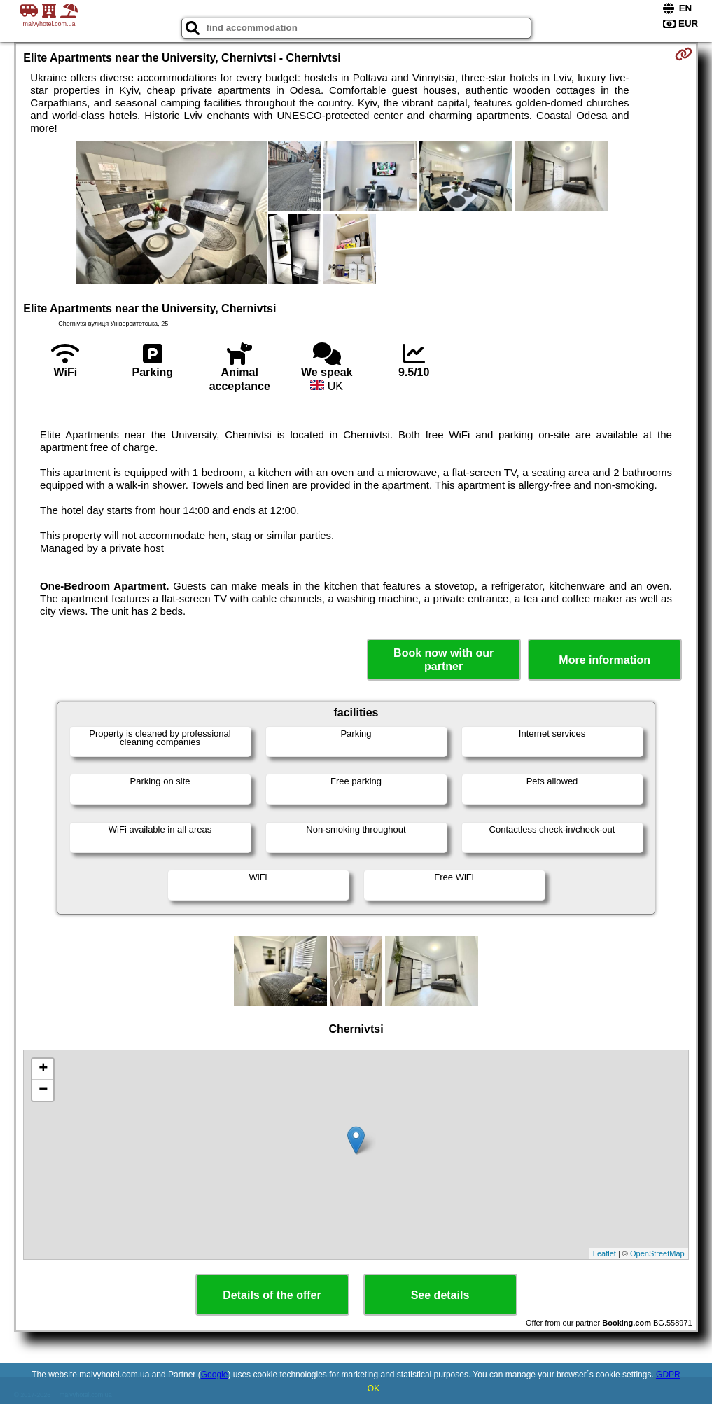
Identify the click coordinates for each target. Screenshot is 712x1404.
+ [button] (43, 1069)
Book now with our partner (443, 659)
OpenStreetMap (657, 1253)
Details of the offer (272, 1295)
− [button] (43, 1090)
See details (440, 1295)
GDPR (668, 1374)
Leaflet (604, 1253)
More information (604, 660)
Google (214, 1374)
